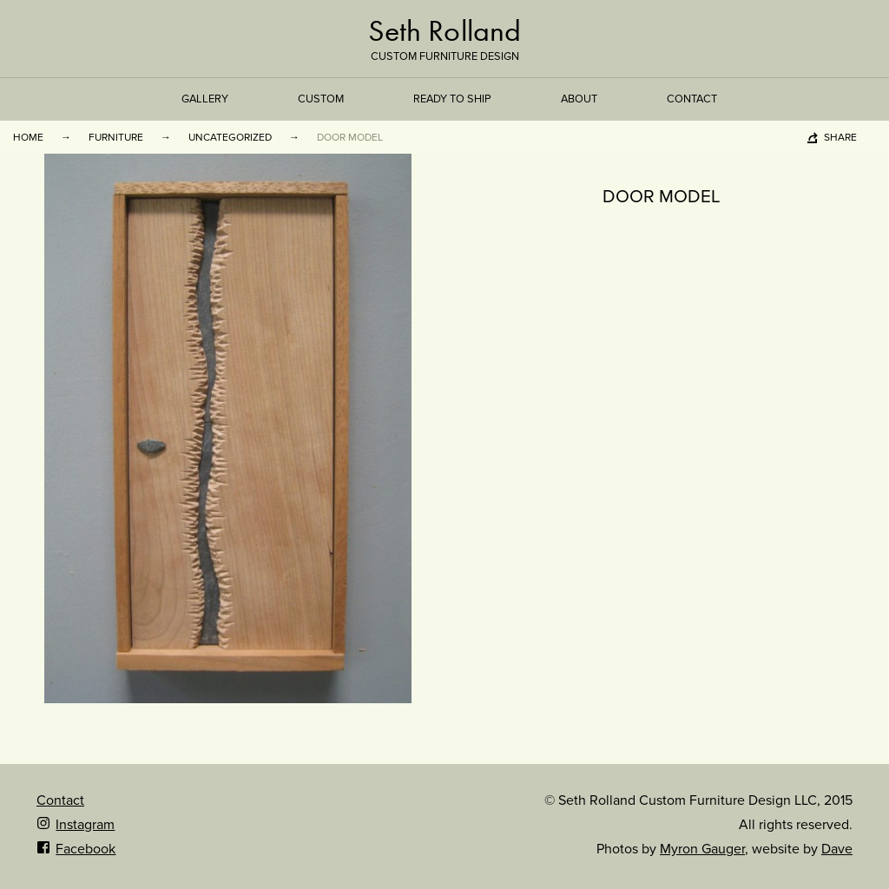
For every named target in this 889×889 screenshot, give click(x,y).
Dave (837, 849)
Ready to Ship (452, 99)
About (579, 99)
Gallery (204, 99)
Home (28, 137)
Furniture (116, 137)
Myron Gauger (702, 849)
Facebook (75, 849)
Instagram (75, 824)
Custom (321, 99)
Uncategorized (230, 137)
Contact (692, 99)
